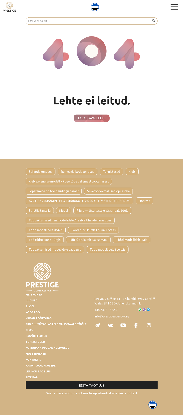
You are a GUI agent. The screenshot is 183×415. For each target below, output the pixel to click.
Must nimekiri (36, 353)
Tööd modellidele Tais (131, 239)
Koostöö (33, 312)
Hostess (144, 201)
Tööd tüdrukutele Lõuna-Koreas (93, 230)
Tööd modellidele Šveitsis (107, 249)
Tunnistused (111, 171)
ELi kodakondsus (40, 171)
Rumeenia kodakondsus (77, 171)
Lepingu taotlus (38, 371)
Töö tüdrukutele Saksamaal (88, 239)
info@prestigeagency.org (111, 316)
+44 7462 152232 (106, 310)
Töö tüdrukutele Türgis (45, 239)
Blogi (30, 306)
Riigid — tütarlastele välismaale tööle (102, 210)
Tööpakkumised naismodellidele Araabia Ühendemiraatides (70, 220)
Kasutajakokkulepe (41, 365)
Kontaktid (33, 359)
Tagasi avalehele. (91, 118)
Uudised (31, 300)
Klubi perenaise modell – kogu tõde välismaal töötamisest (69, 181)
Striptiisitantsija (40, 210)
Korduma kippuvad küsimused (47, 347)
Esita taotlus (91, 385)
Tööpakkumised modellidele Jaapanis (55, 249)
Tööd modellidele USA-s (46, 230)
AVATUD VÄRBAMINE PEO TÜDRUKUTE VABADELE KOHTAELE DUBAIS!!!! (79, 201)
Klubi (132, 171)
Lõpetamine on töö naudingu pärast (54, 191)
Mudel (63, 210)
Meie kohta (34, 294)
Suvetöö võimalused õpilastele (108, 191)
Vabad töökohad (39, 318)
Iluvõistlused (36, 335)
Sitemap (32, 377)
